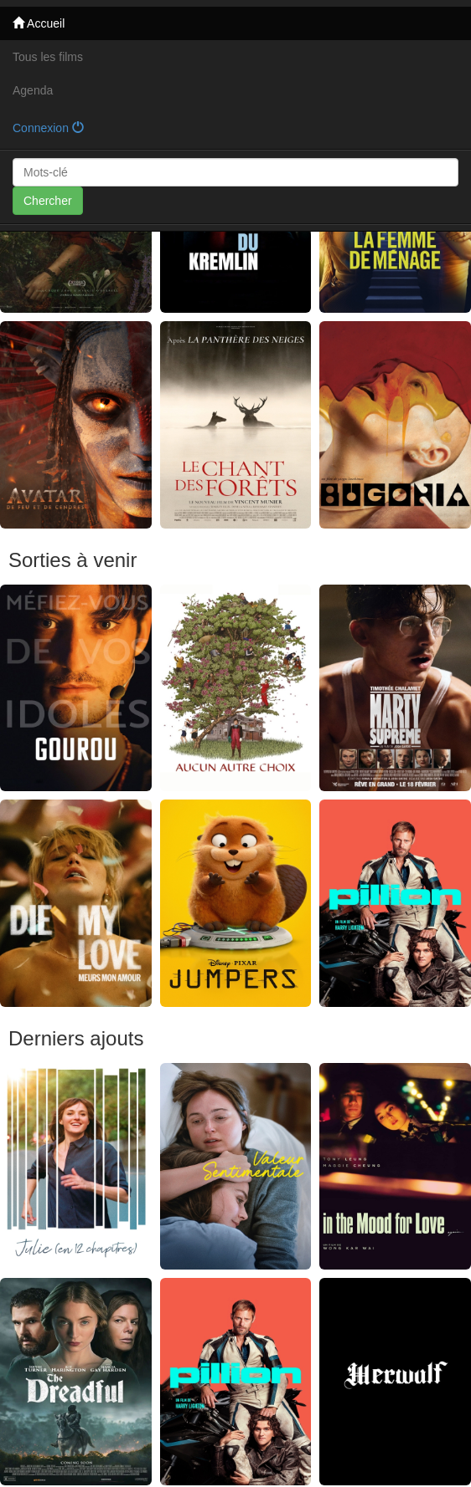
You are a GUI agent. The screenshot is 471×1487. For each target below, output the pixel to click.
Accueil (39, 23)
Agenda (33, 90)
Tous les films (48, 57)
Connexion (48, 128)
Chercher (47, 200)
